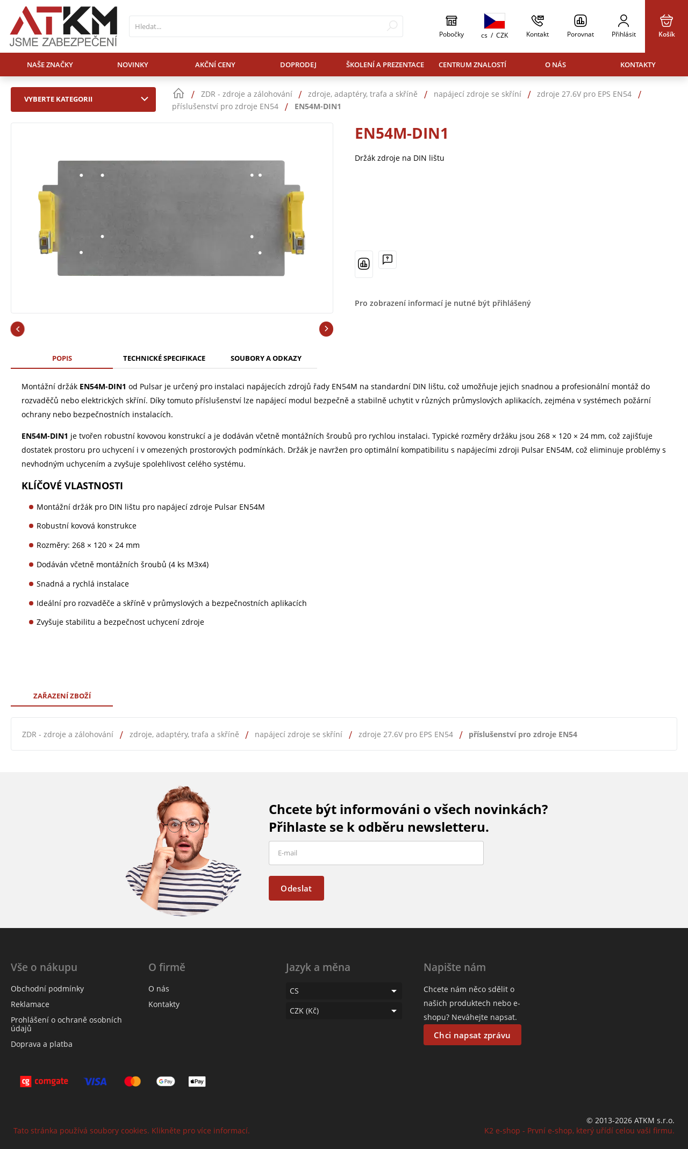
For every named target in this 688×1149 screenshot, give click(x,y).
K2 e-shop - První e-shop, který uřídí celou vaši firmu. (579, 1130)
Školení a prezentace (385, 64)
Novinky (132, 64)
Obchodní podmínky (47, 988)
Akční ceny (215, 64)
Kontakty (638, 64)
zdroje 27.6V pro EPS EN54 (406, 734)
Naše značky (50, 64)
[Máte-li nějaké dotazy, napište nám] (387, 260)
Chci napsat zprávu (472, 1035)
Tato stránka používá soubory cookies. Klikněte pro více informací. (131, 1130)
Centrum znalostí (472, 64)
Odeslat (296, 888)
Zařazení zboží (62, 696)
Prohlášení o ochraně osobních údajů (66, 1024)
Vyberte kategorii (88, 99)
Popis (62, 358)
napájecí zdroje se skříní (298, 734)
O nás (555, 64)
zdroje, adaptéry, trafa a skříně (184, 734)
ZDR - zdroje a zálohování (67, 734)
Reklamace (30, 1004)
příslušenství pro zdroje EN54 (523, 734)
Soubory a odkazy (266, 358)
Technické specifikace (164, 358)
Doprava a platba (42, 1044)
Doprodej (298, 64)
